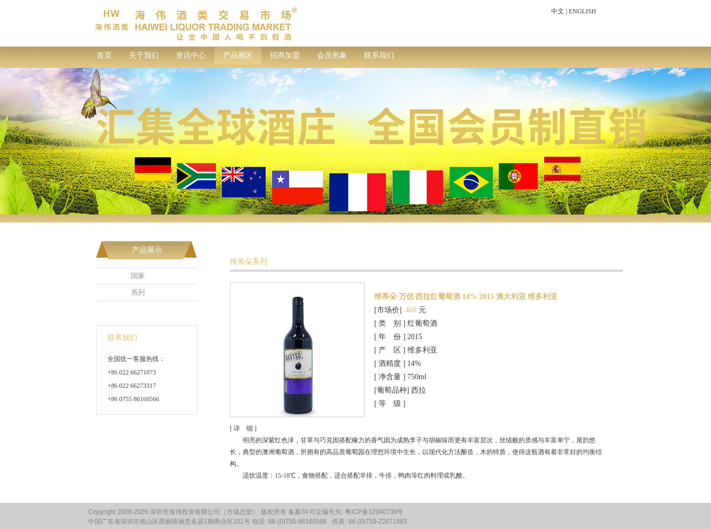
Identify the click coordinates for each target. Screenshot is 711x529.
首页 (104, 55)
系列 (138, 292)
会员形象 (332, 55)
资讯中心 (191, 55)
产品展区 (238, 55)
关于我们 (144, 55)
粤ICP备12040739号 (374, 512)
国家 (138, 276)
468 (410, 310)
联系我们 (379, 55)
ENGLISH (582, 11)
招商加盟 (285, 55)
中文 (557, 11)
